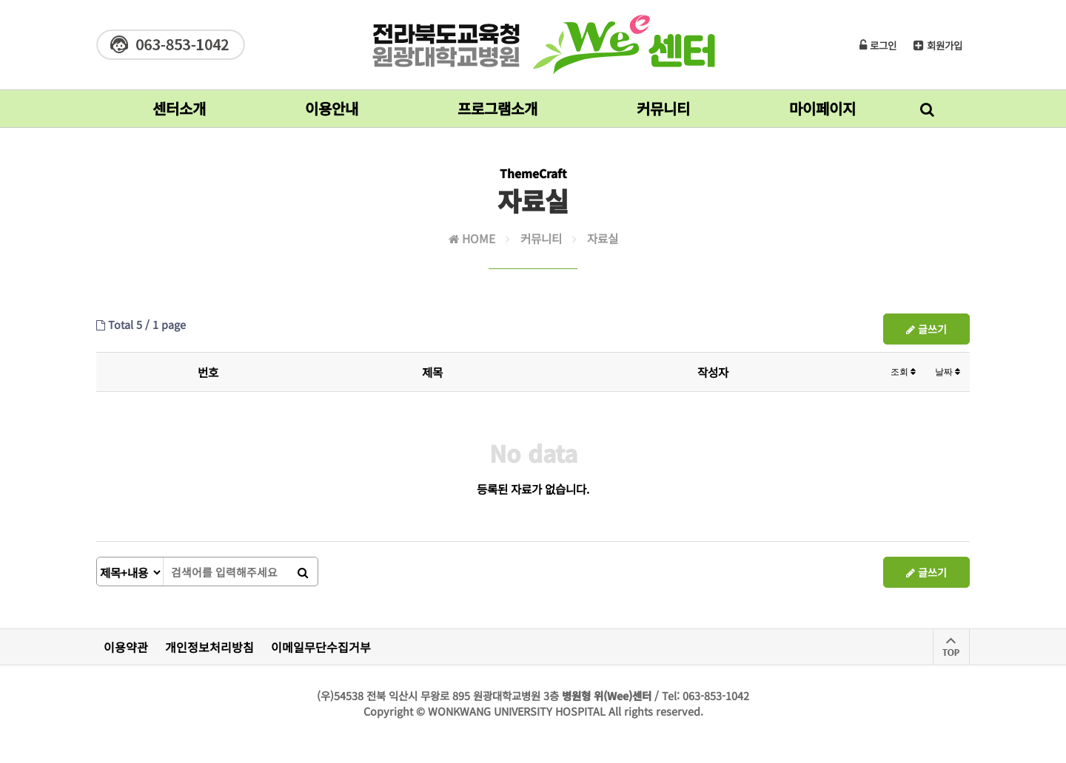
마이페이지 (822, 112)
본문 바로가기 (0, 0)
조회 (903, 372)
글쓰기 (926, 329)
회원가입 (938, 45)
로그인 (877, 45)
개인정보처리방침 (209, 647)
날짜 (947, 372)
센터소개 (179, 112)
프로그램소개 (497, 112)
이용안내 (331, 112)
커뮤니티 (663, 112)
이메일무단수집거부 (321, 647)
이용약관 (126, 647)
